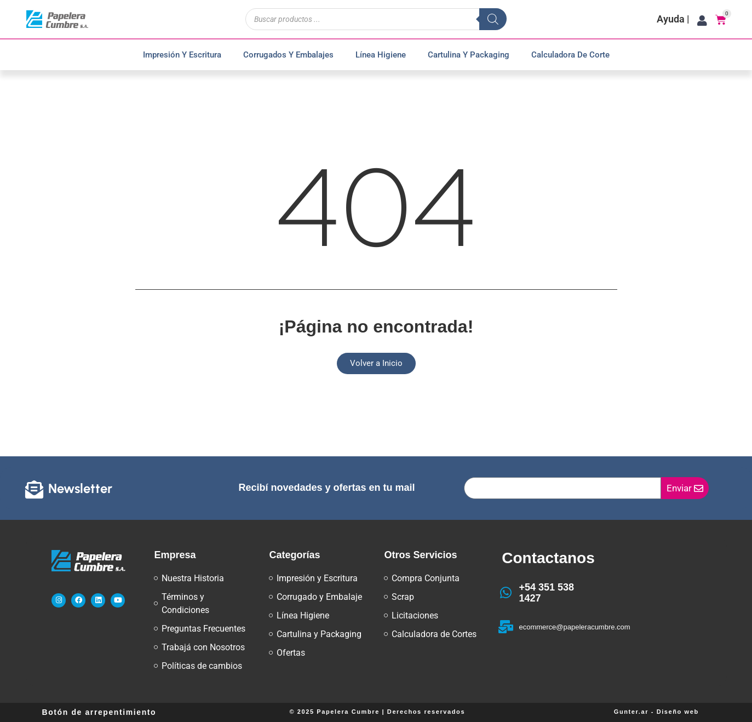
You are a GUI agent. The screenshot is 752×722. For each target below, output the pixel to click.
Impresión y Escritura (182, 55)
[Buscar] (493, 19)
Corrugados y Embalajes (288, 55)
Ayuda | (673, 19)
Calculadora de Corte (570, 55)
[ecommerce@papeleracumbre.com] (505, 626)
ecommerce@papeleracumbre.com (574, 627)
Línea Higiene (380, 55)
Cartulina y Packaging (468, 55)
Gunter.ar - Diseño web (656, 711)
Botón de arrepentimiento (99, 712)
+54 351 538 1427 (546, 593)
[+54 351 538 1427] (505, 592)
